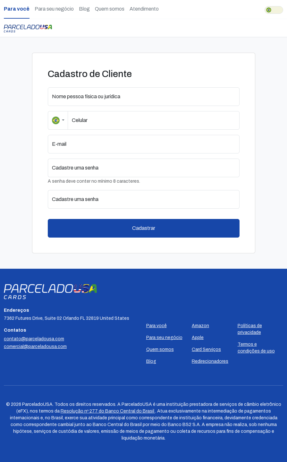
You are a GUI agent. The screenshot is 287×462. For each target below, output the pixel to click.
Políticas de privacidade (250, 329)
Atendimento (144, 9)
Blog (84, 9)
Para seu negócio (54, 9)
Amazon (200, 325)
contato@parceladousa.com (34, 338)
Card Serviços (206, 349)
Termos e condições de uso (256, 347)
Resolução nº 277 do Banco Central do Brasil (108, 411)
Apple (198, 337)
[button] (236, 168)
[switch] (274, 10)
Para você (17, 9)
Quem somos (109, 9)
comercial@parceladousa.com (35, 346)
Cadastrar (143, 228)
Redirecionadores (210, 361)
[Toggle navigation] (281, 28)
